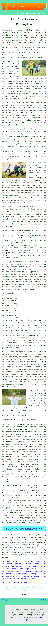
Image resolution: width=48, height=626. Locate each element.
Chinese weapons (28, 410)
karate (4, 320)
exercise (12, 89)
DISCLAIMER (41, 13)
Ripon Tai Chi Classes (23, 564)
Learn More (38, 617)
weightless (6, 156)
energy (4, 120)
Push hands (6, 293)
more (7, 557)
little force (24, 325)
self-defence (21, 115)
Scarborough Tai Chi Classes (32, 569)
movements (39, 89)
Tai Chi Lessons (27, 561)
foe (44, 183)
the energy (11, 139)
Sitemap (4, 600)
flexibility (26, 99)
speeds (14, 287)
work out (25, 413)
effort (37, 151)
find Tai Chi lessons (15, 535)
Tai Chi (35, 79)
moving (35, 235)
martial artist (35, 335)
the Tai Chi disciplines (31, 221)
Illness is (31, 120)
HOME (17, 13)
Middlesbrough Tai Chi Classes (15, 574)
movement (5, 151)
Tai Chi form (18, 345)
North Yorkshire (33, 523)
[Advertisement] (32, 303)
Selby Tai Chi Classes (11, 571)
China (21, 81)
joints (4, 112)
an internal (33, 400)
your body (22, 129)
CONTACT (34, 13)
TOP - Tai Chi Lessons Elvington (15, 583)
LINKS (22, 13)
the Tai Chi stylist (32, 180)
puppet (34, 131)
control (33, 279)
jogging (5, 47)
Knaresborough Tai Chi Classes (24, 566)
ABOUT (27, 13)
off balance (7, 318)
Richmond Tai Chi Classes (26, 579)
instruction (7, 384)
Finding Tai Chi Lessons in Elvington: (18, 30)
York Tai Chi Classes (19, 576)
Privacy (44, 600)
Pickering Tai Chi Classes (34, 571)
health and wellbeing (33, 32)
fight (13, 190)
